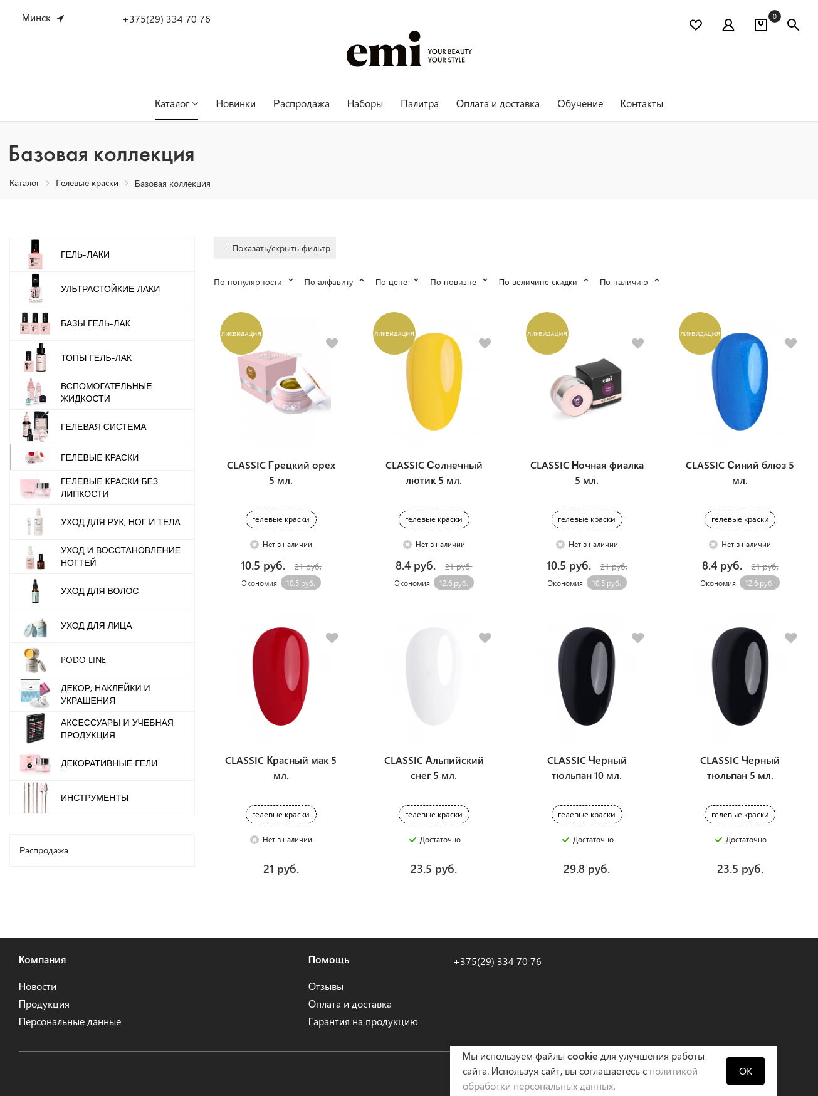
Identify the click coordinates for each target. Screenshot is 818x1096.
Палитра (420, 103)
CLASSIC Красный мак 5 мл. (281, 767)
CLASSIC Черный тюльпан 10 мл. (587, 767)
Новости (38, 986)
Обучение (579, 103)
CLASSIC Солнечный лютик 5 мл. (434, 472)
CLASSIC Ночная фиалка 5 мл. (587, 472)
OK (745, 1070)
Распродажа (301, 103)
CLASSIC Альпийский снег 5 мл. (434, 767)
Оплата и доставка (498, 103)
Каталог (176, 103)
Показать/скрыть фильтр (274, 247)
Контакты (642, 103)
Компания (43, 959)
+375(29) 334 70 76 (166, 18)
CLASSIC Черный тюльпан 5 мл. (740, 767)
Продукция (44, 1003)
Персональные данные (70, 1021)
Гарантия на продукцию (363, 1021)
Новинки (236, 103)
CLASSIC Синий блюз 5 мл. (740, 472)
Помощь (329, 959)
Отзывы (325, 986)
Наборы (365, 103)
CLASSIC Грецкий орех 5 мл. (281, 472)
